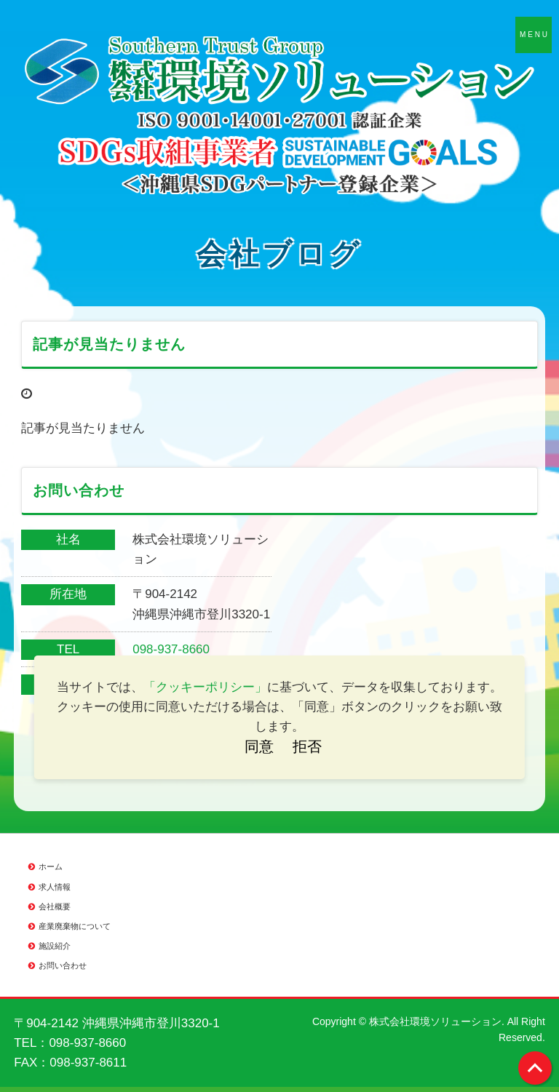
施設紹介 (55, 945)
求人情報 (55, 886)
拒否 (307, 746)
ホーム (51, 866)
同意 (259, 746)
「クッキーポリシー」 (205, 687)
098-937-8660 (171, 649)
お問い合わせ (63, 965)
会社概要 (55, 906)
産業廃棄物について (75, 926)
